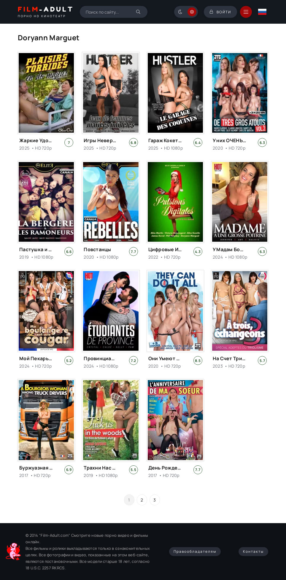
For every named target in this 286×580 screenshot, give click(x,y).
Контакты (253, 551)
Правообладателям (195, 551)
